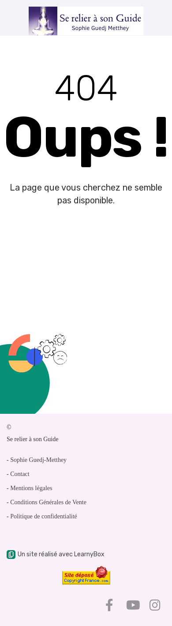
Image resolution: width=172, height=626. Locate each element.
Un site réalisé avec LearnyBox (56, 554)
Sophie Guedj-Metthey (38, 460)
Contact (20, 474)
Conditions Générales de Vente (48, 502)
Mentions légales (31, 488)
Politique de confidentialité (43, 516)
